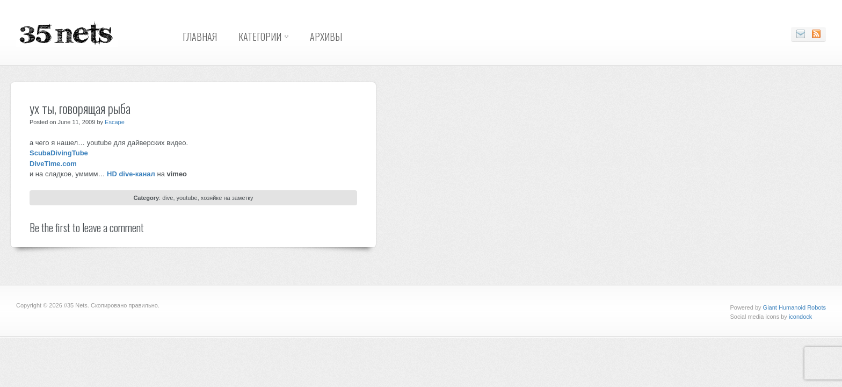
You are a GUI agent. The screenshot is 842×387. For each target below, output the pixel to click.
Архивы (326, 37)
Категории (259, 37)
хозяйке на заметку (227, 198)
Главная (200, 37)
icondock (800, 316)
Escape (115, 122)
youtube (187, 198)
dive (167, 198)
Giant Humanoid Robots (794, 307)
